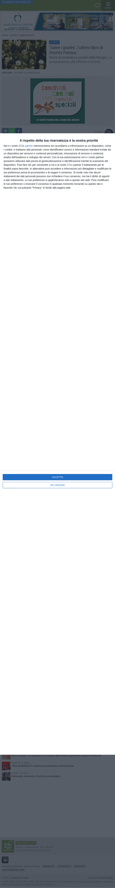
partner (29, 146)
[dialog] (57, 444)
